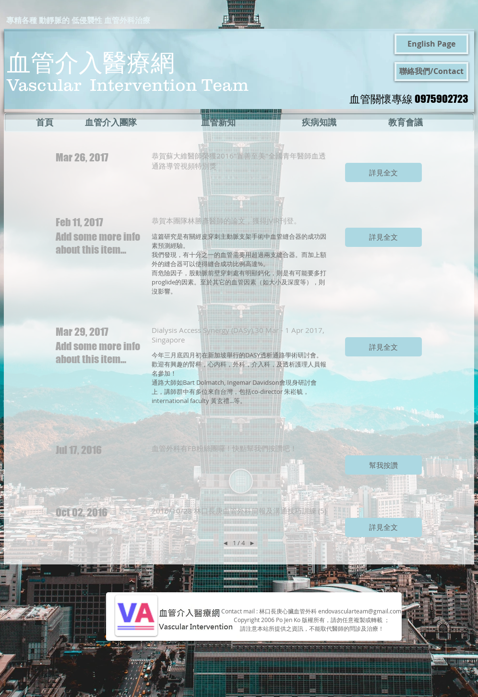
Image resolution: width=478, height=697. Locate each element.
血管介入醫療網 (91, 61)
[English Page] (431, 44)
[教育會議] (405, 122)
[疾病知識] (319, 122)
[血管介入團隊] (111, 122)
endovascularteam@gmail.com (359, 611)
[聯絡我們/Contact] (431, 71)
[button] (383, 172)
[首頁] (44, 122)
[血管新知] (218, 122)
